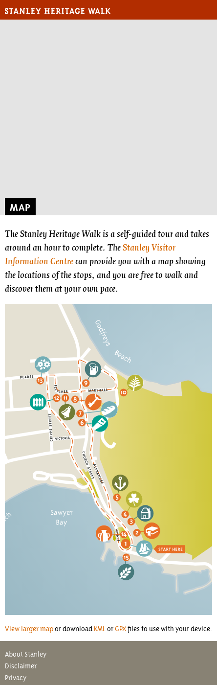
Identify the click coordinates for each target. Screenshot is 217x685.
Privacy (15, 677)
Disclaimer (21, 666)
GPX (120, 628)
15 (127, 556)
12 (57, 397)
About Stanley (25, 654)
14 (124, 533)
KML (100, 628)
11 (65, 397)
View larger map (29, 628)
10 (123, 391)
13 (40, 380)
